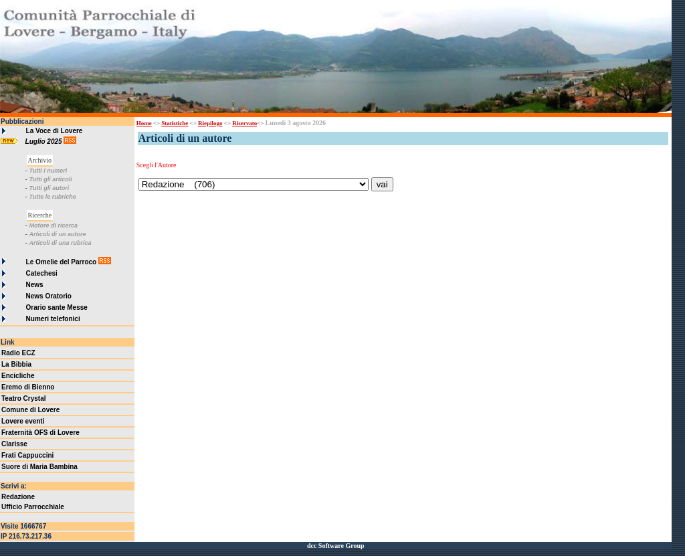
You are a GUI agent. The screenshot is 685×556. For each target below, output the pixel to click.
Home (144, 123)
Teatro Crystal (23, 398)
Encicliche (17, 375)
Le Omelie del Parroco (61, 262)
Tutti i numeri (48, 170)
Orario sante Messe (57, 307)
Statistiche (174, 123)
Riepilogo (210, 123)
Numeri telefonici (53, 318)
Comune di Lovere (30, 409)
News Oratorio (49, 296)
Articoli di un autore (57, 234)
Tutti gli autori (49, 188)
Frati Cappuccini (27, 455)
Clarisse (14, 444)
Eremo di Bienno (27, 387)
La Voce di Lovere (54, 130)
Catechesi (42, 273)
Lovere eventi (22, 421)
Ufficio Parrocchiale (32, 507)
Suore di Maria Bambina (39, 466)
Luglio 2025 (44, 141)
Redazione (18, 496)
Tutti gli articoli (50, 179)
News (34, 284)
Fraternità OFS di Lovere (40, 432)
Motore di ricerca (53, 225)
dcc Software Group (336, 545)
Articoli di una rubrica (60, 243)
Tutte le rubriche (52, 196)
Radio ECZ (18, 353)
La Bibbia (16, 364)
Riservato (244, 123)
